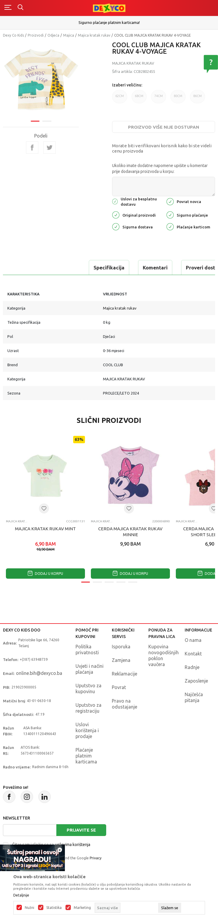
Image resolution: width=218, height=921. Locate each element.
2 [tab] (46, 121)
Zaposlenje (196, 680)
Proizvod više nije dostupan (163, 127)
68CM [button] (139, 96)
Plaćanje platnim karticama (86, 755)
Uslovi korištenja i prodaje (87, 730)
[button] (44, 508)
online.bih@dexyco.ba (39, 673)
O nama (193, 640)
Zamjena (121, 660)
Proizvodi (36, 35)
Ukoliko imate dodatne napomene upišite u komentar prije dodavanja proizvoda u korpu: (160, 168)
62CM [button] (119, 96)
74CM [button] (158, 96)
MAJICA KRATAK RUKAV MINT (45, 528)
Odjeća (53, 35)
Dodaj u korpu (45, 573)
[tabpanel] (41, 80)
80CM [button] (178, 96)
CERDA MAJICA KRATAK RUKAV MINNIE (130, 531)
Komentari (155, 267)
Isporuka (121, 646)
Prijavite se (81, 829)
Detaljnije (21, 895)
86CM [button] (197, 96)
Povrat (119, 687)
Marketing (82, 907)
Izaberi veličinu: (127, 85)
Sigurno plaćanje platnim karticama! (109, 22)
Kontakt (193, 653)
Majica (68, 35)
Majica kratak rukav (94, 35)
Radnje (192, 667)
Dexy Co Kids (13, 35)
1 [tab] (35, 121)
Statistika (54, 907)
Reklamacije (124, 673)
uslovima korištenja (72, 844)
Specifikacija (109, 267)
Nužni (29, 907)
